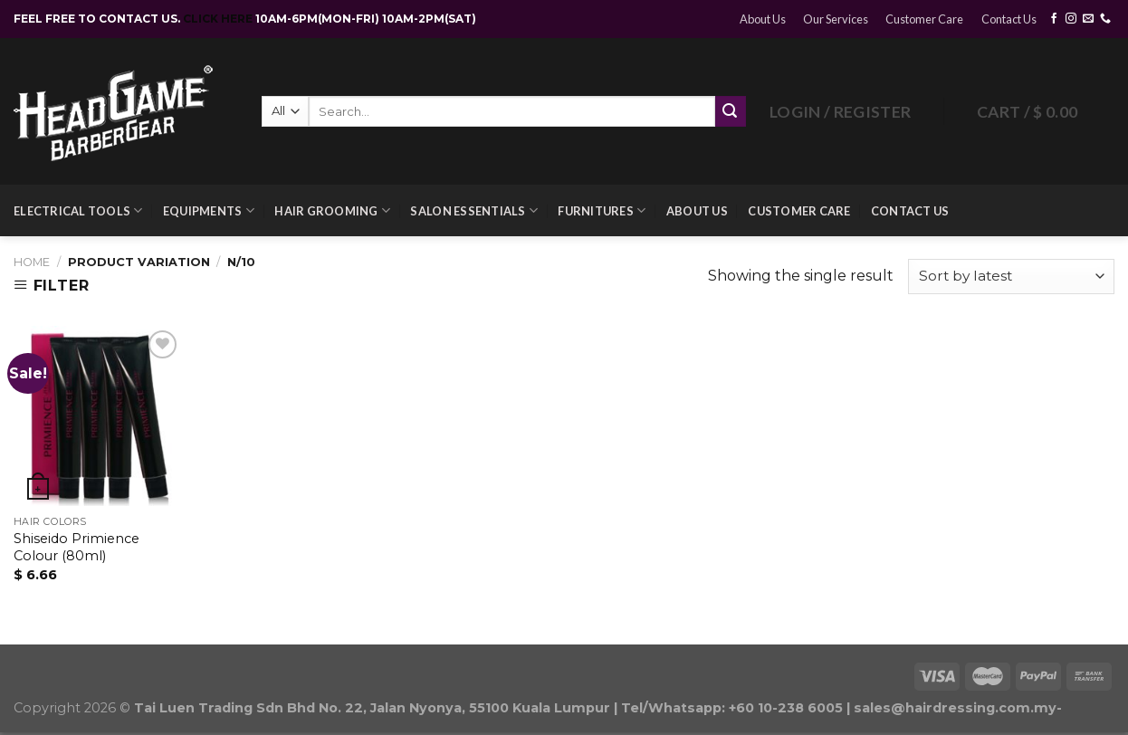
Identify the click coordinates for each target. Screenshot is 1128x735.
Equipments (208, 210)
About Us (763, 19)
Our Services (835, 19)
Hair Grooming (332, 210)
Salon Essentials (474, 210)
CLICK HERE (219, 18)
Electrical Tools (78, 210)
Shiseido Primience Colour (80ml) (76, 547)
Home (32, 262)
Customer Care (924, 19)
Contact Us (1009, 19)
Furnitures (601, 210)
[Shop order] (1011, 276)
